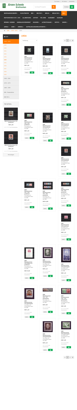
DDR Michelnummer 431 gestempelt (65, 332)
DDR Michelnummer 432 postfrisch (65, 159)
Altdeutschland (47, 22)
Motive (57, 22)
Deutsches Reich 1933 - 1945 (12, 18)
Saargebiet (51, 18)
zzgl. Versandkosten (14, 127)
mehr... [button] (27, 72)
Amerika (21, 27)
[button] (72, 40)
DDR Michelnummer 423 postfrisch (28, 58)
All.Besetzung (27, 18)
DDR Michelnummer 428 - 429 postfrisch (28, 122)
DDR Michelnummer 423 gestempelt (47, 261)
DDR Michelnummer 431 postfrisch (65, 124)
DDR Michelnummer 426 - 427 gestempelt (47, 296)
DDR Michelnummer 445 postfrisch (65, 225)
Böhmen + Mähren (9, 22)
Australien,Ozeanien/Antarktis (36, 27)
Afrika (6, 27)
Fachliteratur (24, 13)
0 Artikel (66, 7)
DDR (64, 13)
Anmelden (71, 1)
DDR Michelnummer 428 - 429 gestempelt (65, 298)
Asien (13, 27)
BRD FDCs (40, 13)
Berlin (47, 13)
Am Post (35, 18)
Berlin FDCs (56, 13)
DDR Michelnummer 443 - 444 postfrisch (65, 190)
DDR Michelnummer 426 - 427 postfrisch (65, 89)
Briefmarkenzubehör (11, 13)
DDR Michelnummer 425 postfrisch (65, 58)
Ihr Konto (64, 1)
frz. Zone (43, 18)
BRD (32, 13)
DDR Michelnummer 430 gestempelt (47, 335)
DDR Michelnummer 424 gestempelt (65, 265)
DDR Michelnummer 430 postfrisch (47, 126)
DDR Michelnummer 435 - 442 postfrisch (47, 193)
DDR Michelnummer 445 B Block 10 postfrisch (28, 262)
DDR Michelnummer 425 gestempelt (28, 302)
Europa (64, 22)
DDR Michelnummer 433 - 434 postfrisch (28, 192)
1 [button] (67, 40)
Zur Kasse (56, 1)
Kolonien (36, 22)
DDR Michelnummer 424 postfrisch (47, 58)
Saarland (60, 18)
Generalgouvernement (24, 22)
